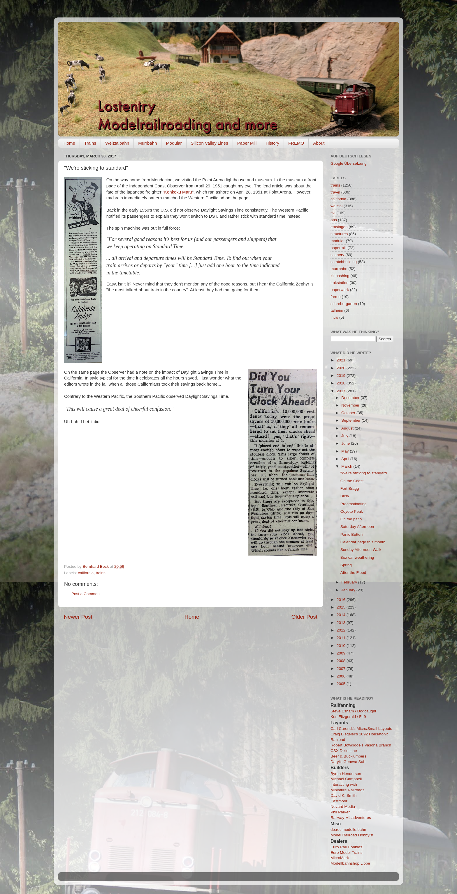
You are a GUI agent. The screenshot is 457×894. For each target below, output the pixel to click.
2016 (342, 599)
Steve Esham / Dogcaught (353, 711)
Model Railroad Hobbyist (352, 835)
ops (334, 220)
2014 (342, 615)
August (348, 428)
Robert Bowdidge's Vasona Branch (361, 745)
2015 (342, 607)
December (351, 397)
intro (334, 317)
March (347, 466)
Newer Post (78, 617)
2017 (342, 391)
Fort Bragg (349, 488)
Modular (174, 143)
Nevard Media (343, 806)
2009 (342, 653)
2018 (342, 383)
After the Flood (353, 572)
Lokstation (340, 283)
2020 (342, 368)
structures (339, 234)
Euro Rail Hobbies (346, 847)
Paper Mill (247, 143)
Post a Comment (86, 594)
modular (338, 241)
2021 (342, 360)
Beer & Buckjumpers (348, 756)
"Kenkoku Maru (177, 192)
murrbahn (339, 269)
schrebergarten (344, 303)
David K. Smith (343, 795)
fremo (336, 297)
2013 (342, 622)
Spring (346, 565)
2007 (342, 668)
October (348, 413)
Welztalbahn (117, 143)
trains (101, 573)
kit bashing (340, 276)
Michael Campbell (346, 779)
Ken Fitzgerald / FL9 (348, 716)
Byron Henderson (346, 773)
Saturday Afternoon (357, 526)
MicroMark (340, 858)
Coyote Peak (351, 511)
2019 (342, 375)
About (318, 143)
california (86, 573)
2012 (342, 630)
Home (69, 143)
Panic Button (351, 534)
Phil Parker (340, 812)
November (351, 405)
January (348, 590)
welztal (336, 206)
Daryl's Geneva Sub (348, 762)
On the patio (351, 519)
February (349, 582)
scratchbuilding (344, 262)
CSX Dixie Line (344, 750)
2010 (342, 645)
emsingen (339, 227)
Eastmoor (339, 801)
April (345, 459)
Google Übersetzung (349, 163)
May (345, 451)
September (351, 420)
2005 (342, 684)
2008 (342, 661)
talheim (337, 310)
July (345, 436)
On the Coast (352, 481)
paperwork (340, 290)
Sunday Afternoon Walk (361, 549)
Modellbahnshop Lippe (350, 863)
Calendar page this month (363, 542)
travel (335, 192)
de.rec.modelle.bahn (348, 829)
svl (333, 213)
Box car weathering (357, 557)
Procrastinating (353, 504)
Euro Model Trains (347, 852)
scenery (337, 255)
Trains (90, 143)
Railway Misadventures (351, 817)
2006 (342, 676)
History (272, 143)
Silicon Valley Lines (209, 143)
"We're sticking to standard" (364, 473)
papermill (339, 248)
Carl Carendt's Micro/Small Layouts (361, 728)
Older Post (304, 617)
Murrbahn (147, 143)
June (346, 443)
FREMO (296, 143)
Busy (344, 496)
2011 (342, 638)
